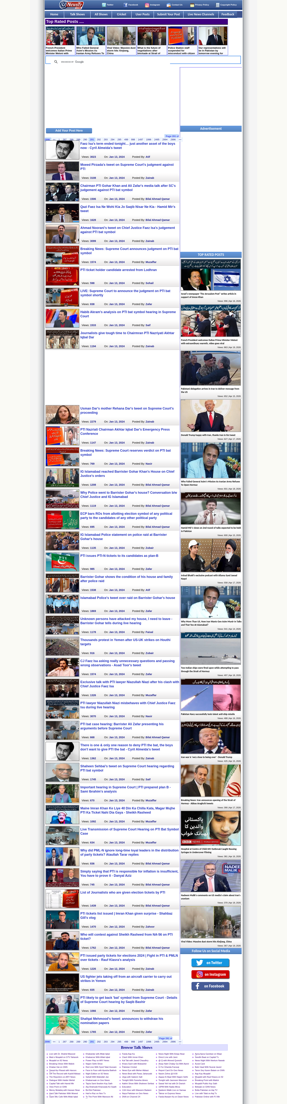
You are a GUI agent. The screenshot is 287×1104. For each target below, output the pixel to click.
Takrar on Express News (170, 1093)
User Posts (143, 14)
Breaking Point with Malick (207, 1080)
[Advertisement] (112, 97)
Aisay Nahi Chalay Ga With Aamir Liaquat (174, 1064)
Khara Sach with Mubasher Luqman (134, 1064)
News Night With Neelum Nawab (210, 1060)
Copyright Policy (228, 5)
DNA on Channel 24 (131, 1097)
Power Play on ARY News (97, 1060)
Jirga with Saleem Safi (132, 1077)
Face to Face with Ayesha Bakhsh (101, 1070)
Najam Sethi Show (94, 1064)
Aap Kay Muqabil (202, 1074)
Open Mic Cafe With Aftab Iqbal (63, 1097)
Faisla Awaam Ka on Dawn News (174, 1097)
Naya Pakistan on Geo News (135, 1093)
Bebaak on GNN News (205, 1087)
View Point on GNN (58, 1087)
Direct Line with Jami (168, 1057)
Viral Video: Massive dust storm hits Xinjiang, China (121, 41)
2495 (156, 139)
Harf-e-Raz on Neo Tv (96, 1093)
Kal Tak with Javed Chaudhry (135, 1060)
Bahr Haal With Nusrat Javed (208, 1067)
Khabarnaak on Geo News (98, 1080)
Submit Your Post (168, 14)
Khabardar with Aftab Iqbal (98, 1054)
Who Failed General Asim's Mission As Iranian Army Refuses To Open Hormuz (90, 41)
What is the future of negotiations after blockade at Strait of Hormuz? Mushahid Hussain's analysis (151, 41)
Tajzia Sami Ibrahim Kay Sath (99, 1083)
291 (92, 139)
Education (126, 1087)
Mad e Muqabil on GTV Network (63, 1057)
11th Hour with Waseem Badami (136, 1090)
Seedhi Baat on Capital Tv (207, 1057)
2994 (164, 139)
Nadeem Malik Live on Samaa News (172, 1090)
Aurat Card (200, 1064)
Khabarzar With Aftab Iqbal (98, 1057)
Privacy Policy (202, 5)
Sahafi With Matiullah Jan (97, 1077)
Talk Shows (77, 14)
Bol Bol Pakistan (93, 1090)
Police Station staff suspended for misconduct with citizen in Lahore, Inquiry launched (182, 41)
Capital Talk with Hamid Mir (61, 1083)
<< (54, 139)
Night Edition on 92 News (97, 1074)
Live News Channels (201, 14)
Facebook (133, 5)
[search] (110, 62)
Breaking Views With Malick (61, 1064)
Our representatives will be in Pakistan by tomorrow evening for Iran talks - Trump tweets (213, 41)
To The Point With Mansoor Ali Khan (99, 1097)
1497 (140, 139)
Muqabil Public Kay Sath (206, 1083)
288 (71, 139)
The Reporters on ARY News (62, 1077)
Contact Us (177, 5)
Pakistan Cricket (129, 1067)
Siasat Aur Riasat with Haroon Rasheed (63, 1070)
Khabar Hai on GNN (58, 1067)
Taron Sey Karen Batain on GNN (210, 1070)
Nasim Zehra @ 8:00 (168, 1074)
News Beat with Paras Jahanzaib (137, 1074)
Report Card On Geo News (171, 1070)
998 (133, 139)
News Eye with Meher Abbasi (135, 1070)
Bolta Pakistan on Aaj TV (206, 1090)
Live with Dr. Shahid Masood (62, 1054)
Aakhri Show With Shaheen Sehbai (138, 1083)
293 (106, 139)
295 (119, 139)
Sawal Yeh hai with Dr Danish (172, 1083)
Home (54, 14)
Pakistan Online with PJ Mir (207, 1097)
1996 (148, 139)
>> (180, 1041)
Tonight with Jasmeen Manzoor (173, 1080)
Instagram (155, 5)
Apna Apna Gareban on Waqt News (208, 1054)
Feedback (228, 14)
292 (99, 139)
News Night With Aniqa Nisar (172, 1054)
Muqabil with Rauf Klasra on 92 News (209, 1077)
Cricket (121, 14)
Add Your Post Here (69, 130)
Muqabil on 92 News (58, 1060)
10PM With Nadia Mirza (169, 1087)
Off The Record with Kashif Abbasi (64, 1074)
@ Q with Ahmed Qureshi (170, 1060)
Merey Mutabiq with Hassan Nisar (64, 1090)
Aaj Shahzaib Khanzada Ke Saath (101, 1087)
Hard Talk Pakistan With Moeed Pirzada (63, 1093)
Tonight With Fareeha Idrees (135, 1080)
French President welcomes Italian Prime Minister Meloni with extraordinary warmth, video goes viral (60, 41)
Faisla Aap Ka (128, 1054)
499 (126, 139)
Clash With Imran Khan (132, 1057)
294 (112, 139)
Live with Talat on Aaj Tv (206, 1093)
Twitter (110, 5)
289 (78, 139)
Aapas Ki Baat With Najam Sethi (173, 1077)
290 (85, 139)
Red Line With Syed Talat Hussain (101, 1067)
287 (65, 139)
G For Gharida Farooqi (169, 1067)
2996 (173, 139)
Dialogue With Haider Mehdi (62, 1080)
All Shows (101, 14)
